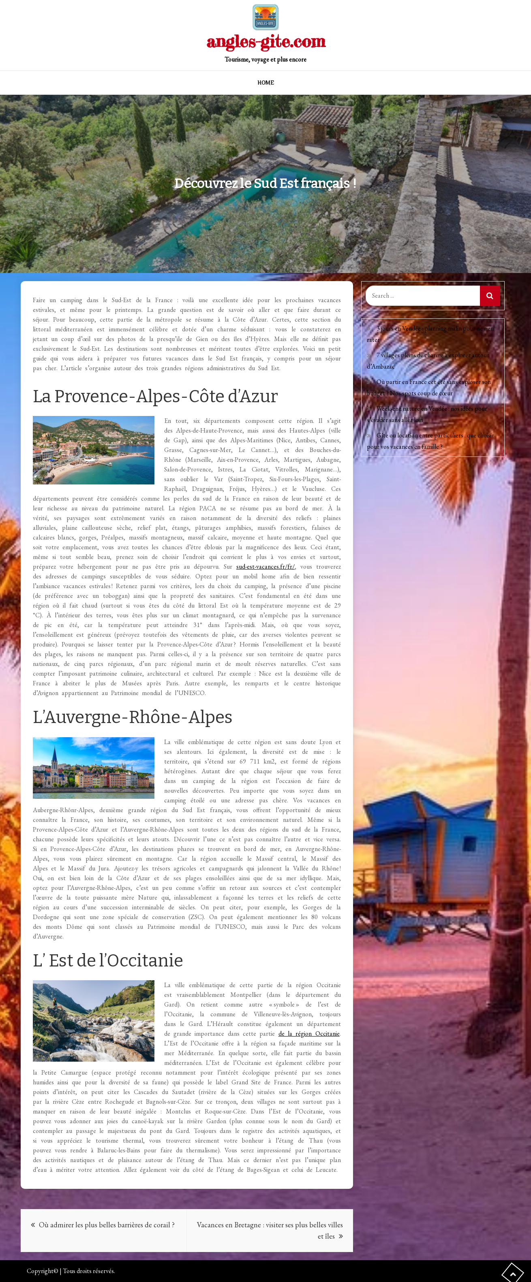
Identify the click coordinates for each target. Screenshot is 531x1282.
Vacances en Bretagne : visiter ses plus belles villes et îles (270, 1230)
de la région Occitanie (309, 1033)
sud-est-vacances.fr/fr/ (265, 566)
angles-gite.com (265, 41)
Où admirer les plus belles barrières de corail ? (107, 1224)
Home (265, 82)
